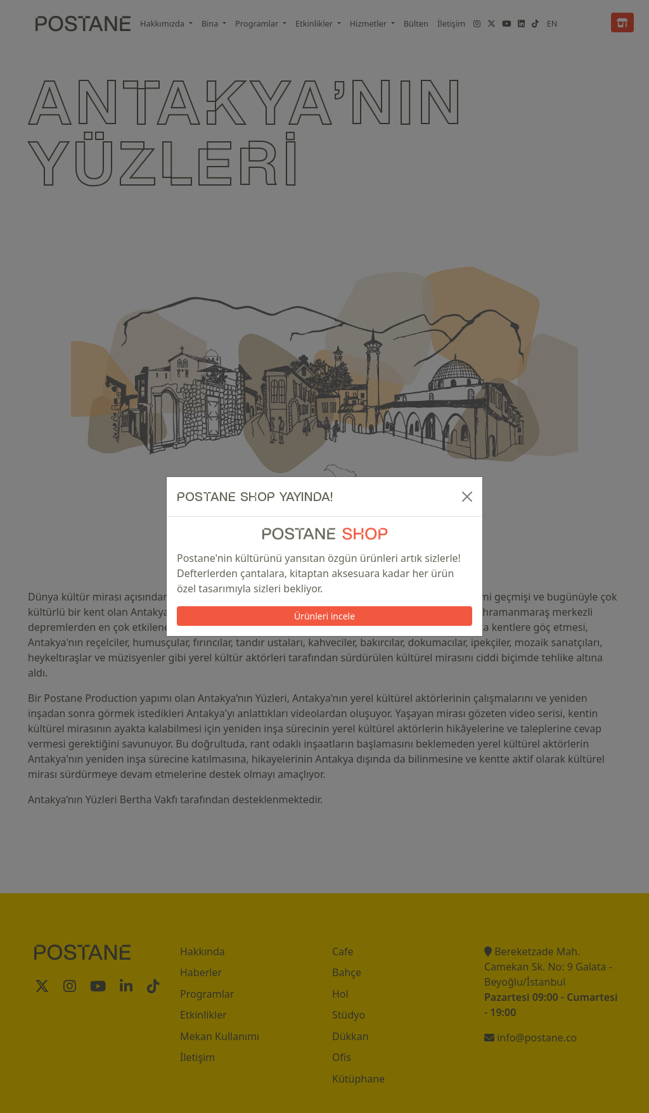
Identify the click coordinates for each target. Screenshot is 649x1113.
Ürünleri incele (324, 616)
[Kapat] (467, 497)
